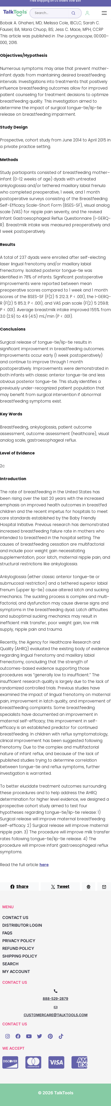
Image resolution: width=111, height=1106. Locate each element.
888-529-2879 (55, 998)
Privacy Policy (18, 940)
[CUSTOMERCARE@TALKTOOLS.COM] (55, 1007)
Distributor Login (22, 925)
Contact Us (15, 917)
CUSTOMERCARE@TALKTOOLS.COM (56, 1015)
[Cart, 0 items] (98, 13)
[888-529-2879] (55, 991)
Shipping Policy (19, 956)
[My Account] (87, 13)
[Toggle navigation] (104, 13)
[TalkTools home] (15, 13)
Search (10, 964)
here (44, 865)
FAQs (7, 933)
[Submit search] (73, 13)
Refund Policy (18, 948)
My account (16, 971)
